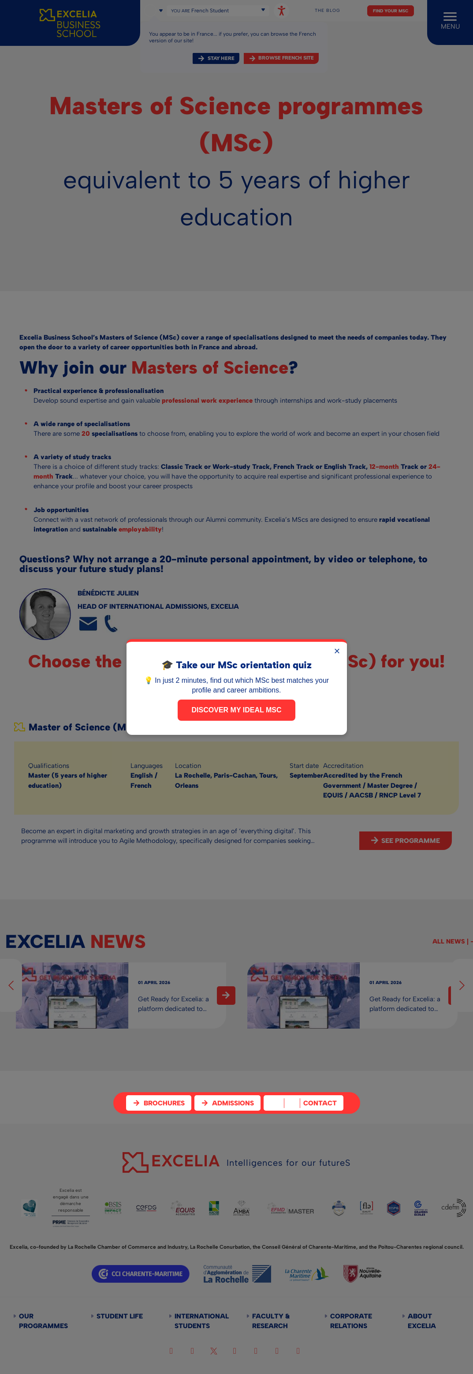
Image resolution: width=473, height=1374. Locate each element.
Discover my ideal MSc (237, 710)
